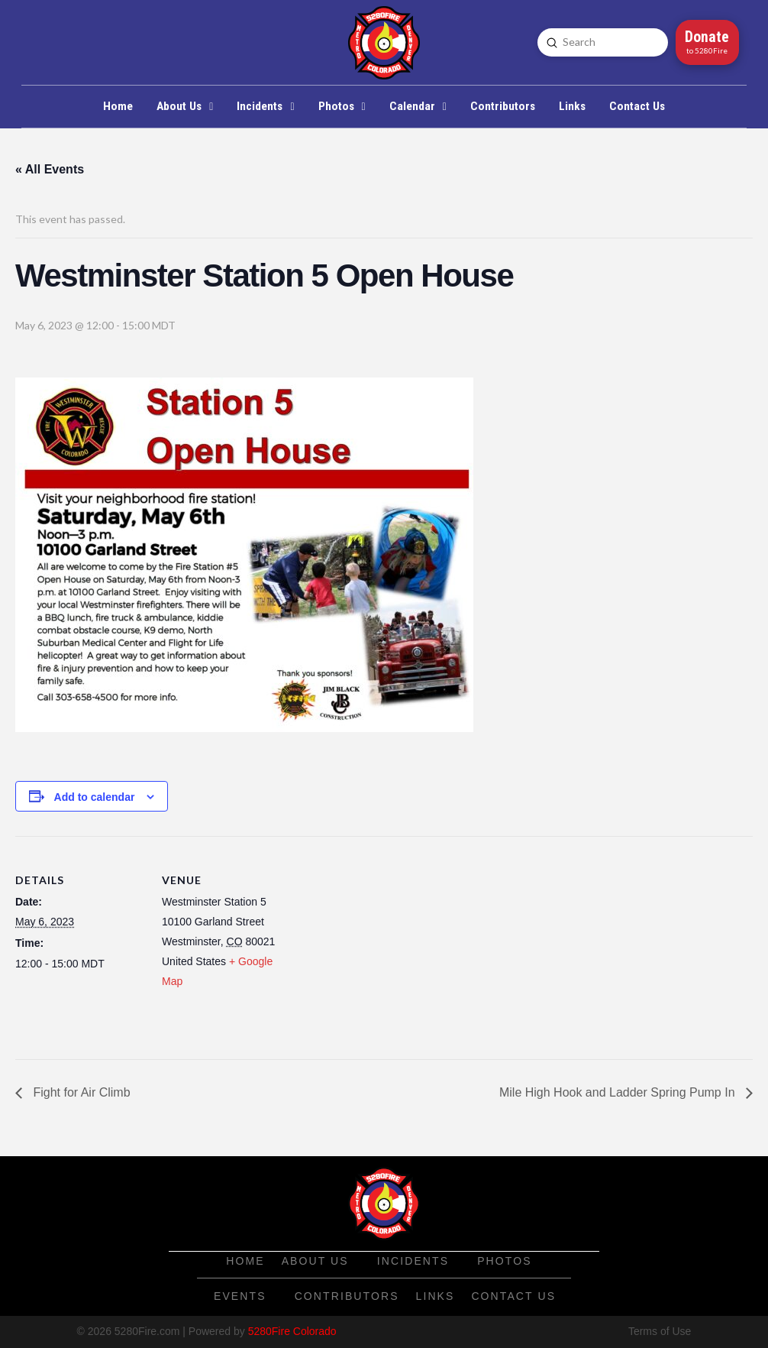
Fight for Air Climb (80, 1092)
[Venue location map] (389, 941)
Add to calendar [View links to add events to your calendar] (94, 797)
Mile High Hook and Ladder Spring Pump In (618, 1092)
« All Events (49, 169)
